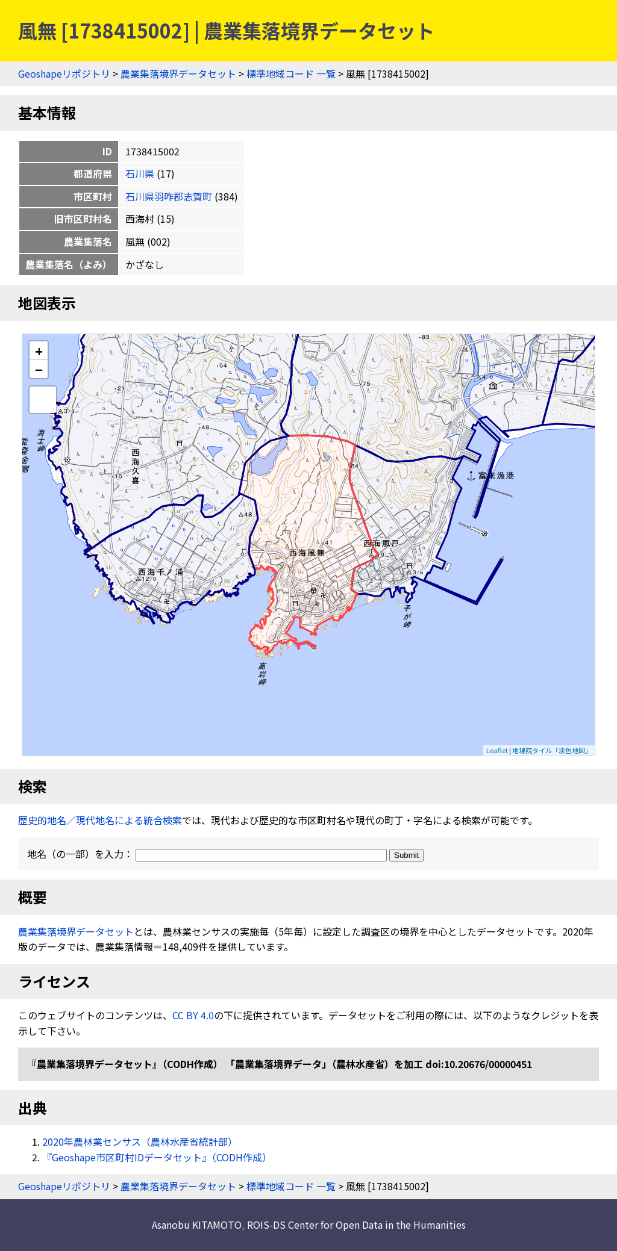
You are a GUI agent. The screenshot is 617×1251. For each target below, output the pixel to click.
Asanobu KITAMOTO (197, 1224)
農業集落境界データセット (178, 73)
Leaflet (497, 750)
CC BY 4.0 (193, 1015)
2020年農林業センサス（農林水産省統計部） (139, 1141)
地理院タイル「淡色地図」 (552, 750)
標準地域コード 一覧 (291, 73)
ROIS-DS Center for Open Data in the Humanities (356, 1224)
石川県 (139, 173)
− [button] (39, 369)
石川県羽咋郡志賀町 (168, 196)
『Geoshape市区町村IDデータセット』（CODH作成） (157, 1157)
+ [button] (39, 350)
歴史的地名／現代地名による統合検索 (100, 820)
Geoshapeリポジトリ (64, 73)
